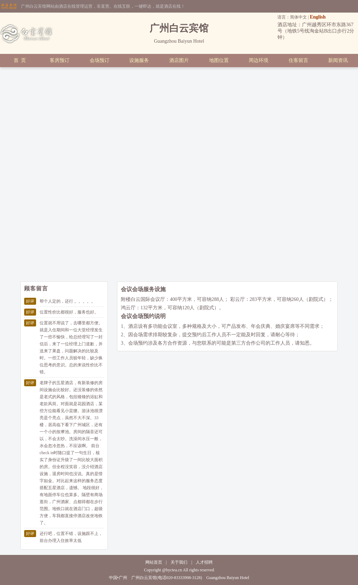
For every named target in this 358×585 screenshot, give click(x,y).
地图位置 (219, 60)
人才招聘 (204, 562)
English (317, 17)
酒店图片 (179, 60)
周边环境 (258, 60)
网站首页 (153, 562)
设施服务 (139, 60)
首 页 (20, 60)
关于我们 (179, 562)
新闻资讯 (338, 60)
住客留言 (298, 60)
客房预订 (59, 60)
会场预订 (99, 60)
